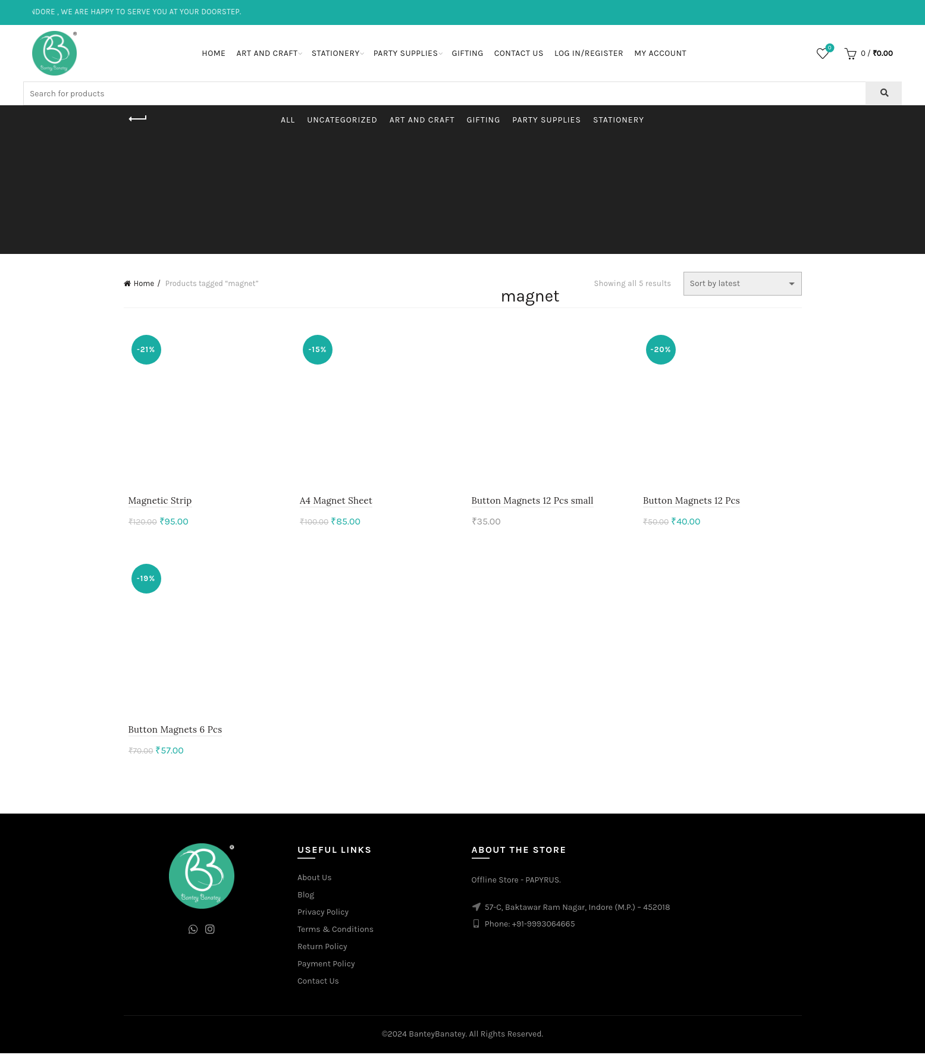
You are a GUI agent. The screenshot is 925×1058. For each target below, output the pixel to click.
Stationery (336, 53)
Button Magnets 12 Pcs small (533, 502)
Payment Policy (326, 968)
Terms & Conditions (335, 934)
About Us (314, 882)
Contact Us (519, 53)
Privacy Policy (323, 917)
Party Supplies (406, 53)
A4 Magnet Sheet (333, 502)
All (288, 120)
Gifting (467, 53)
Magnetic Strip (155, 502)
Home (213, 53)
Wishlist (828, 48)
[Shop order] (742, 284)
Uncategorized (342, 120)
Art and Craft (266, 53)
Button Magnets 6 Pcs (171, 734)
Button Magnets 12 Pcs (693, 502)
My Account (660, 53)
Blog (305, 899)
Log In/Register (588, 53)
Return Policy (322, 951)
